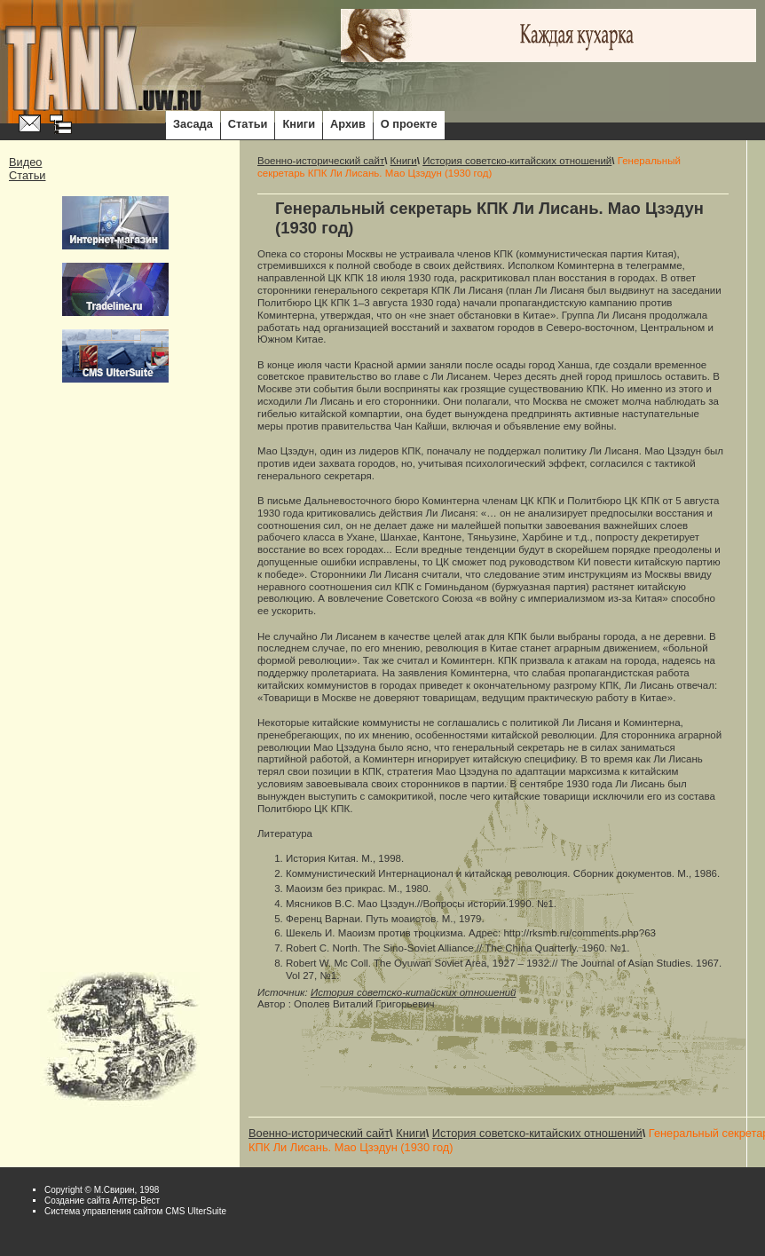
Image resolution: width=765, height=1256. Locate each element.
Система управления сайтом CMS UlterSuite (135, 1211)
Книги (298, 123)
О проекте (409, 123)
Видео (25, 162)
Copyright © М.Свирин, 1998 (101, 1190)
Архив (348, 123)
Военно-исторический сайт (320, 160)
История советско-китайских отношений (516, 160)
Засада (193, 123)
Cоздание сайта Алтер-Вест (102, 1200)
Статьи (248, 123)
